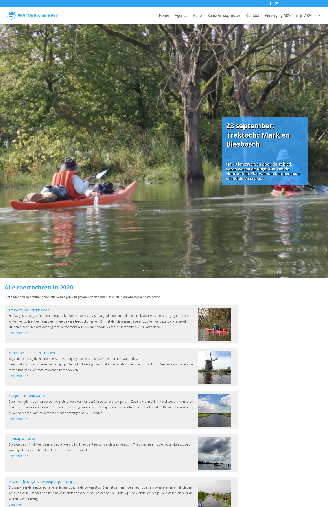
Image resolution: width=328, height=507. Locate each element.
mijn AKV (303, 16)
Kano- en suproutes (224, 16)
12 (184, 270)
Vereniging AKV (277, 16)
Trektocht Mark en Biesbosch (30, 310)
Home (164, 16)
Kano (197, 16)
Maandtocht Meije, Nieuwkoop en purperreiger (42, 481)
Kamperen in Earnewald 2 (27, 396)
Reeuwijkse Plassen (23, 439)
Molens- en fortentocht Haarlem (32, 353)
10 (177, 270)
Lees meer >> (18, 333)
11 (181, 270)
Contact (252, 16)
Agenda (181, 16)
